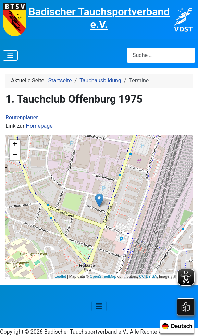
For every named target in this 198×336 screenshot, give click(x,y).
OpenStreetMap (103, 276)
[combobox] (161, 55)
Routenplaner (21, 117)
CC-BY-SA (148, 276)
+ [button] (15, 145)
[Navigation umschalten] (10, 55)
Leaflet (60, 276)
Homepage (39, 125)
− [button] (15, 155)
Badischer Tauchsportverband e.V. (99, 18)
